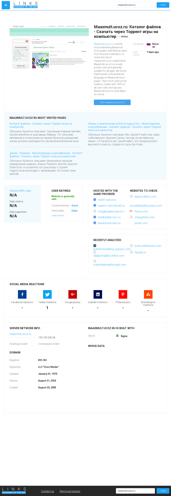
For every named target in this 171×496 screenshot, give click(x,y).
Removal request (70, 491)
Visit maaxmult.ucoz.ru (112, 102)
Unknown (76, 210)
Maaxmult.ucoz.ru (103, 44)
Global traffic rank (20, 190)
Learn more (57, 215)
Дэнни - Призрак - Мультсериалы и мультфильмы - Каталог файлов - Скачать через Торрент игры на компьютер (46, 154)
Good (74, 205)
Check (163, 5)
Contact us (47, 491)
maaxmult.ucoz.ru (20, 334)
